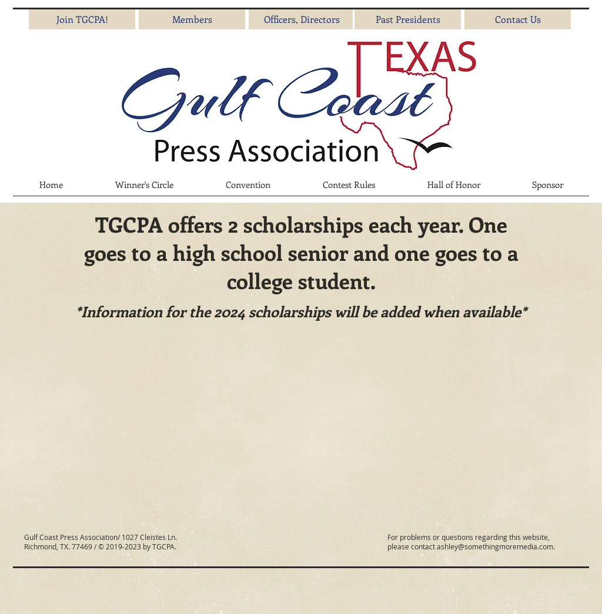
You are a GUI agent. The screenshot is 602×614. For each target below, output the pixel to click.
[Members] (192, 19)
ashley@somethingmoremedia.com (495, 546)
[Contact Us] (518, 19)
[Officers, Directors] (302, 19)
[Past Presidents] (408, 19)
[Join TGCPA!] (82, 19)
